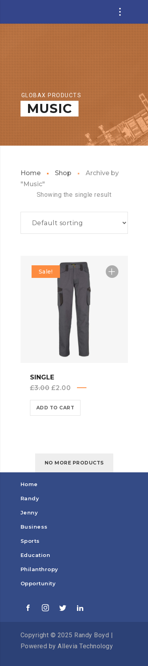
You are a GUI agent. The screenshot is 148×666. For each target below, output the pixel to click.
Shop (63, 173)
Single (42, 377)
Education (36, 555)
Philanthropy (39, 569)
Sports (30, 541)
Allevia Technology (85, 646)
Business (34, 527)
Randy (30, 498)
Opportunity (38, 583)
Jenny (29, 512)
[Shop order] (74, 223)
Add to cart (55, 408)
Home (31, 173)
